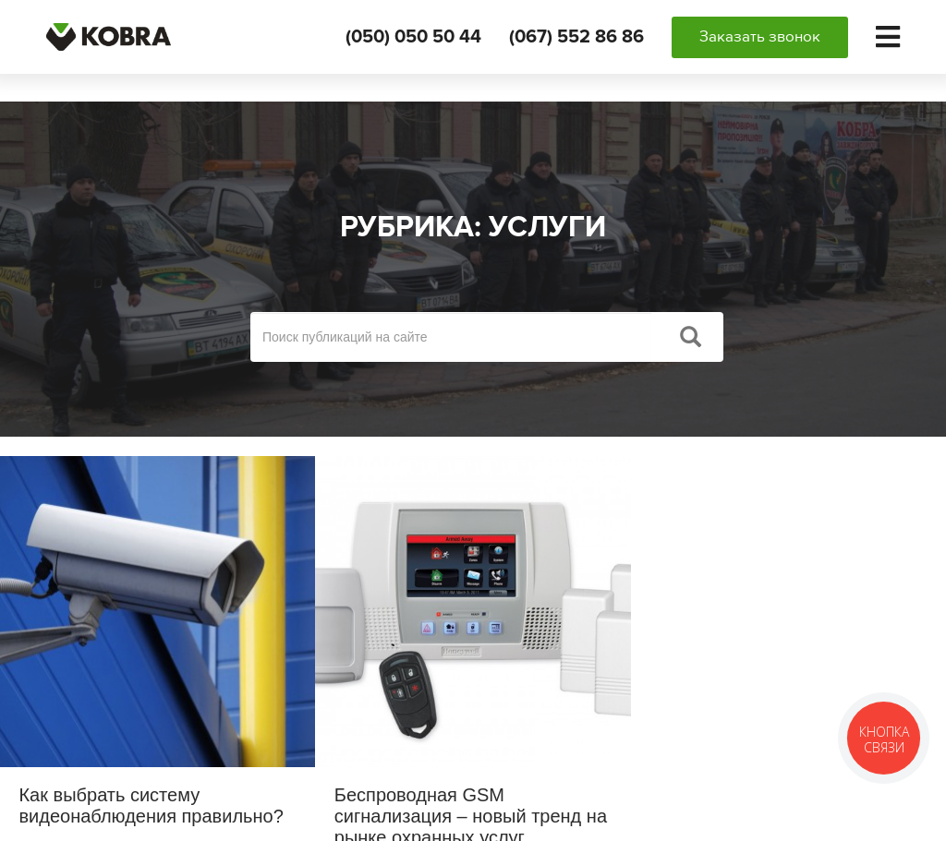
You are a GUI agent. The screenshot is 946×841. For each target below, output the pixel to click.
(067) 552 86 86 (576, 37)
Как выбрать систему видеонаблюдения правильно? (150, 805)
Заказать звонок (759, 37)
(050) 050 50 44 (413, 37)
